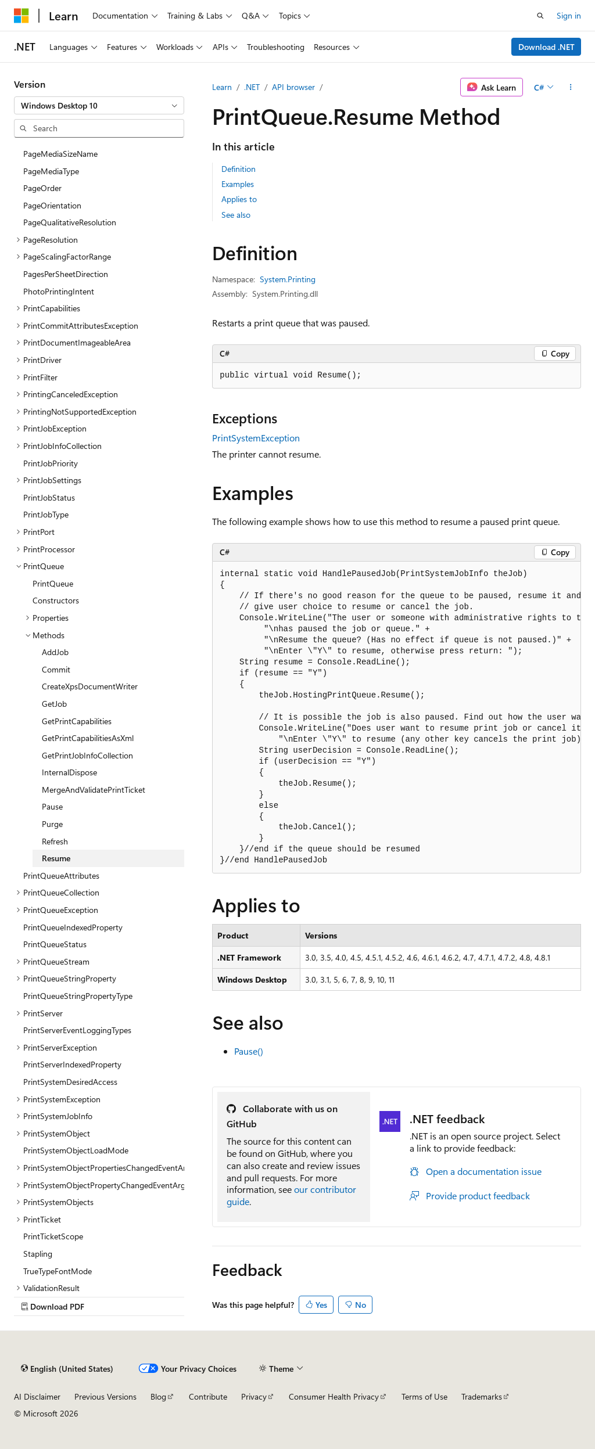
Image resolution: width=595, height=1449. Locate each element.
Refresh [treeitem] (55, 841)
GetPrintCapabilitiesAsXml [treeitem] (88, 737)
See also (235, 214)
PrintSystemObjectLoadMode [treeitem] (75, 1150)
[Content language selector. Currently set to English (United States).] (67, 1368)
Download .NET (546, 46)
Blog (158, 1396)
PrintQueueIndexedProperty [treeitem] (73, 927)
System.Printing (288, 279)
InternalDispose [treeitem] (69, 772)
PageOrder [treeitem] (42, 187)
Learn (222, 86)
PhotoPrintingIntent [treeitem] (58, 291)
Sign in (569, 15)
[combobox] (99, 105)
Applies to (239, 198)
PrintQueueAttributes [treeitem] (61, 875)
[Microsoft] (21, 15)
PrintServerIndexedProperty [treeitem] (72, 1064)
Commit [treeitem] (56, 669)
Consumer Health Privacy (334, 1396)
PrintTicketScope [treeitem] (53, 1236)
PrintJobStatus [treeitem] (49, 497)
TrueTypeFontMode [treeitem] (57, 1271)
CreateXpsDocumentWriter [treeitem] (90, 686)
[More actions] (571, 87)
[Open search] (540, 15)
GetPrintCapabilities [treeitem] (77, 721)
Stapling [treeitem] (37, 1253)
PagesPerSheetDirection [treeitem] (65, 273)
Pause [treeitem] (52, 806)
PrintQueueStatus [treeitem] (55, 944)
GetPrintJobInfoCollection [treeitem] (87, 755)
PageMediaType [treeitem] (51, 171)
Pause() (248, 1051)
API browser (293, 86)
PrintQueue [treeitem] (53, 583)
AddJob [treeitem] (55, 651)
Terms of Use (424, 1396)
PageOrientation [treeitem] (52, 205)
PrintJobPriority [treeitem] (50, 463)
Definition (238, 168)
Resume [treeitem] (56, 858)
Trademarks (481, 1396)
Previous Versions (105, 1396)
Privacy (254, 1396)
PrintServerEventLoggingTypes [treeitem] (77, 1029)
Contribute (208, 1396)
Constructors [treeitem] (56, 600)
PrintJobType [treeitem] (46, 514)
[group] (396, 718)
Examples (237, 183)
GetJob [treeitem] (54, 703)
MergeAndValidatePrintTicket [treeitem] (93, 789)
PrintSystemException (256, 438)
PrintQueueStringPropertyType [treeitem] (77, 995)
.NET (252, 86)
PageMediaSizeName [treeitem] (60, 153)
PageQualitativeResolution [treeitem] (69, 222)
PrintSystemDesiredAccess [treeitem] (70, 1081)
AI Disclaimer (37, 1396)
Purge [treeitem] (52, 823)
